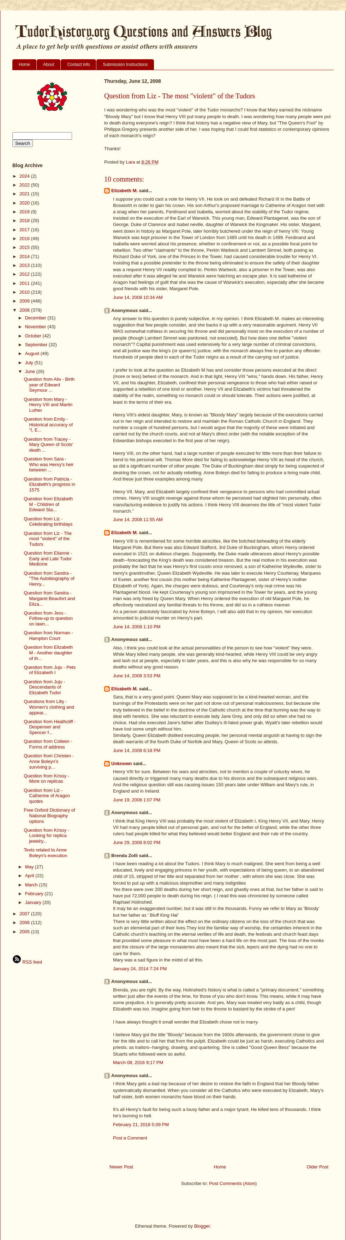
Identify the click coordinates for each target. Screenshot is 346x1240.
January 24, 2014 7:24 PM (140, 968)
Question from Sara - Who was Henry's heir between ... (48, 464)
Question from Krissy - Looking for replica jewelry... (46, 835)
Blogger (202, 1226)
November (36, 326)
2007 (25, 913)
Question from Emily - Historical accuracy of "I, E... (48, 424)
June (30, 371)
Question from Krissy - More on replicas (46, 778)
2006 (25, 922)
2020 (25, 203)
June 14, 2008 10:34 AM (138, 297)
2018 (25, 220)
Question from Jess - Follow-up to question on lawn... (48, 618)
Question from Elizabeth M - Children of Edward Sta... (48, 504)
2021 (25, 193)
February (35, 893)
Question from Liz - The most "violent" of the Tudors (48, 539)
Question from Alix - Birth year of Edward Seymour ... (49, 385)
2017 (25, 229)
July (30, 362)
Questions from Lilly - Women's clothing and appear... (49, 707)
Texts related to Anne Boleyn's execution (45, 852)
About (48, 64)
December (36, 317)
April (30, 875)
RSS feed (27, 962)
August (33, 353)
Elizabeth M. (124, 190)
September (37, 344)
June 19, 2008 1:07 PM (136, 799)
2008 (25, 310)
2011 (25, 283)
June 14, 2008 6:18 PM (136, 750)
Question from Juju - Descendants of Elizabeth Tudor (44, 687)
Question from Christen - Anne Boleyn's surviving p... (49, 761)
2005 (25, 931)
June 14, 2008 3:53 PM (136, 675)
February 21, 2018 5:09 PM (141, 1124)
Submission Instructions (125, 64)
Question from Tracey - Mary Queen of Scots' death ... (48, 444)
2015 (25, 247)
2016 (25, 238)
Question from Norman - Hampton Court (48, 635)
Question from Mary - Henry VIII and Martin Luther (48, 405)
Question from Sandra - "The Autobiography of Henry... (49, 578)
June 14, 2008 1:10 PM (136, 626)
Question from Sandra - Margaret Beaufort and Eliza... (49, 598)
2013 (25, 265)
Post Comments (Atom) (233, 1183)
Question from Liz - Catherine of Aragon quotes (47, 796)
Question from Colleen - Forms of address (48, 744)
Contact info (78, 64)
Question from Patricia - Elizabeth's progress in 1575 (49, 484)
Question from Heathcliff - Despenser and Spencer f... (50, 727)
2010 (25, 292)
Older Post (317, 1166)
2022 (25, 185)
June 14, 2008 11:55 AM (138, 519)
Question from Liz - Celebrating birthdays (48, 521)
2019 (25, 211)
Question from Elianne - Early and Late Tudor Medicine (48, 558)
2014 (25, 256)
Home (24, 64)
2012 (25, 274)
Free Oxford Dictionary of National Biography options (49, 815)
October (34, 335)
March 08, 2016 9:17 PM (138, 1062)
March (32, 884)
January (34, 902)
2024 (25, 176)
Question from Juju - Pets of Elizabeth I (50, 670)
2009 (25, 301)
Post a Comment (130, 1138)
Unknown (121, 763)
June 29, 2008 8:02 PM (136, 842)
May (30, 866)
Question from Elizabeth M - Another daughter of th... (48, 653)
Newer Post (121, 1166)
